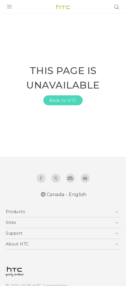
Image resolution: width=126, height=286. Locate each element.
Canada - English (67, 194)
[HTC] (63, 6)
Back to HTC (63, 100)
